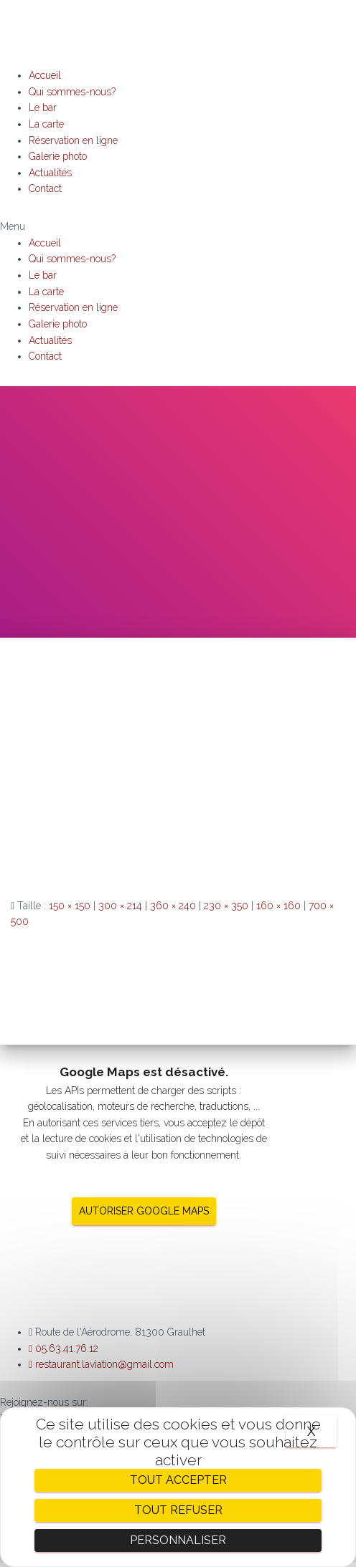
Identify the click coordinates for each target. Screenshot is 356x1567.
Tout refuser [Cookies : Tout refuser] (178, 1510)
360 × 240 (173, 905)
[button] (178, 227)
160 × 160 (278, 905)
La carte (46, 124)
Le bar (43, 107)
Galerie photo (58, 156)
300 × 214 (120, 905)
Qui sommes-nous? (72, 91)
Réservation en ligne (73, 140)
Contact (45, 188)
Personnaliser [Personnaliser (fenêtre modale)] (178, 1540)
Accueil (45, 75)
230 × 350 (226, 905)
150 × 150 (69, 905)
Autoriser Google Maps (144, 1211)
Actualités (50, 172)
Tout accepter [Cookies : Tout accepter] (178, 1480)
